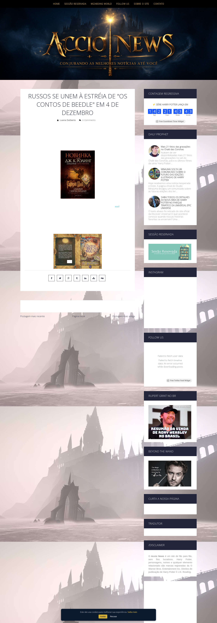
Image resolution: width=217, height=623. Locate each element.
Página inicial (78, 316)
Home (56, 3)
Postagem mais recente (32, 316)
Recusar (113, 616)
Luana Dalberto (68, 120)
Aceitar (103, 616)
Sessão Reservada (75, 3)
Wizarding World (101, 3)
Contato (159, 3)
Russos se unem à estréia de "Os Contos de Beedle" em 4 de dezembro (77, 104)
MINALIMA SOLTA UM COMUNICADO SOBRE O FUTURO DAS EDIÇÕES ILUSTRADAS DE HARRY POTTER (173, 174)
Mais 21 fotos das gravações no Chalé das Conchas (175, 148)
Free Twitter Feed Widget (178, 380)
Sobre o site (141, 3)
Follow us (122, 3)
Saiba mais (132, 612)
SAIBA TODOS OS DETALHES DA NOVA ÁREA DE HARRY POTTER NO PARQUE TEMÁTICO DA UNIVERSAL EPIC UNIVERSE (176, 202)
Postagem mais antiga (124, 316)
